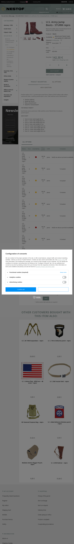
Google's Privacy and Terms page (45, 266)
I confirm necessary (21, 289)
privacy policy (61, 259)
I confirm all (53, 289)
